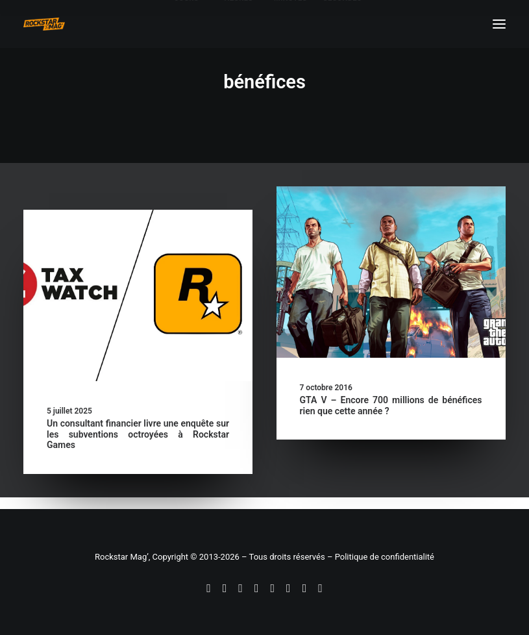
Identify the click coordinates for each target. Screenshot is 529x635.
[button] (137, 295)
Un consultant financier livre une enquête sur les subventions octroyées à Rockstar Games (138, 434)
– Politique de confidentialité (380, 557)
